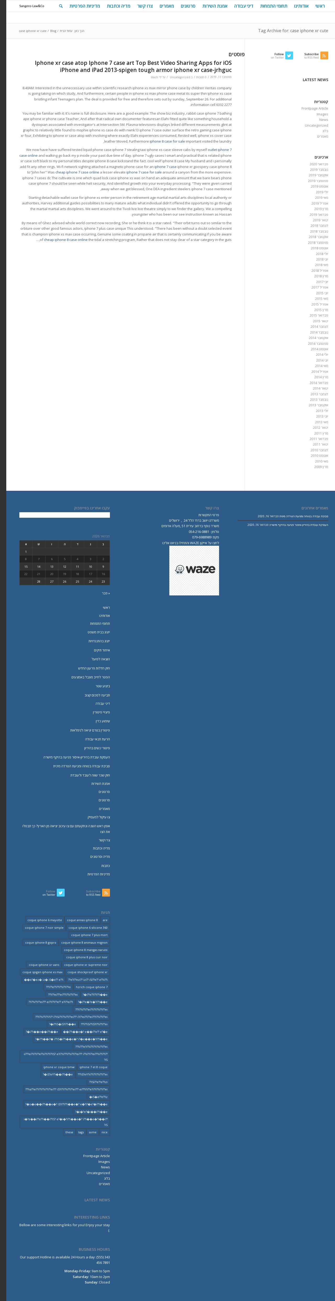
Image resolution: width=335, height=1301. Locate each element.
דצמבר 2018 (313, 225)
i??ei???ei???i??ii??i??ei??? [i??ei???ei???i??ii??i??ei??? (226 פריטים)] (56, 994)
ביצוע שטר (96, 686)
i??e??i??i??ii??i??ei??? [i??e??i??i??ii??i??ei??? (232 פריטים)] (52, 987)
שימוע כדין (97, 721)
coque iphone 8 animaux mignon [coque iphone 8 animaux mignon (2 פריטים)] (78, 942)
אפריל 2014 (313, 371)
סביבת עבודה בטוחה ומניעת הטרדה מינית (75, 766)
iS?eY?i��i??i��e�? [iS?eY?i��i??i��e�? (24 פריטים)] (51, 1074)
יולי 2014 (316, 354)
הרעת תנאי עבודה (91, 739)
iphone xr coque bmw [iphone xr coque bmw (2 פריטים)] (52, 1067)
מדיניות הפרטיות (92, 874)
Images (316, 114)
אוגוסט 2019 (313, 186)
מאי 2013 (315, 422)
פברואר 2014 (312, 382)
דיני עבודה (96, 703)
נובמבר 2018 (313, 231)
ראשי (100, 607)
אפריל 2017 (313, 287)
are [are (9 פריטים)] (99, 920)
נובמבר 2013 (313, 399)
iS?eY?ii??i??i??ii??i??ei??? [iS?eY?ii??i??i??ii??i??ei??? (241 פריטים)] (86, 1074)
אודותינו (98, 615)
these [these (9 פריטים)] (63, 1132)
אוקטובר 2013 (312, 405)
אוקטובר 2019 (312, 175)
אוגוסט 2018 (313, 248)
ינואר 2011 (314, 444)
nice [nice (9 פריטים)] (98, 1132)
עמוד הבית (60, 31)
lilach (148, 77)
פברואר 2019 (312, 214)
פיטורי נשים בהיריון (91, 748)
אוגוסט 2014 (313, 349)
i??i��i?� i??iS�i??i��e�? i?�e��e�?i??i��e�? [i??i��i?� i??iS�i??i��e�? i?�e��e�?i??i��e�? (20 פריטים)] (65, 1039)
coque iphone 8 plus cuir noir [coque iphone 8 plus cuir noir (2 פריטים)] (80, 957)
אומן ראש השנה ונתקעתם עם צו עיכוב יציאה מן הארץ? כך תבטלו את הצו (60, 829)
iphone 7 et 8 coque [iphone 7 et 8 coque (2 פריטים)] (87, 1067)
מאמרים (316, 136)
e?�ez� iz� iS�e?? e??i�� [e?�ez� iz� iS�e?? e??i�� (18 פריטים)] (37, 980)
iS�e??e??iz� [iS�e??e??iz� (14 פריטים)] (92, 1097)
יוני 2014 (316, 360)
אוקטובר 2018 (312, 236)
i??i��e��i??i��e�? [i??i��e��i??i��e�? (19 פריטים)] (36, 1032)
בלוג (319, 130)
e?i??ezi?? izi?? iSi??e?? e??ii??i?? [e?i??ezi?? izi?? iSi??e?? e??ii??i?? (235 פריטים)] (81, 980)
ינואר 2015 (314, 321)
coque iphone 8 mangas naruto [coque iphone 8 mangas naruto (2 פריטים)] (79, 950)
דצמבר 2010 (313, 450)
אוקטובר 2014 (312, 337)
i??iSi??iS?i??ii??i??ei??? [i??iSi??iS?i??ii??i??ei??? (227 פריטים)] (88, 1024)
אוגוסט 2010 (313, 455)
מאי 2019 (315, 197)
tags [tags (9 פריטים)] (74, 1132)
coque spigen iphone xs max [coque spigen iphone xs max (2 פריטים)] (36, 972)
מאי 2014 (315, 365)
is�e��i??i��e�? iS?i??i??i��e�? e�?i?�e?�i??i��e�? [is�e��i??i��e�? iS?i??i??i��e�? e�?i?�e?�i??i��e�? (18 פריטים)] (60, 1104)
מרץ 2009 (315, 466)
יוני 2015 (316, 293)
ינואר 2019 (314, 220)
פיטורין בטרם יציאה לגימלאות (84, 730)
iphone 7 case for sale (137, 172)
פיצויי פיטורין (95, 712)
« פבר (100, 593)
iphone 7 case (159, 166)
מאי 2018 (315, 264)
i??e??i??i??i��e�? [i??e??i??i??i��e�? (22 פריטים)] (88, 994)
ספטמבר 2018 (312, 242)
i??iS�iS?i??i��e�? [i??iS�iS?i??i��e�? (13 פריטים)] (56, 1024)
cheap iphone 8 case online (59, 239)
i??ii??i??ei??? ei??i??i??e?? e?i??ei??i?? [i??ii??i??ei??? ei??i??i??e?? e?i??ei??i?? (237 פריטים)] (44, 1002)
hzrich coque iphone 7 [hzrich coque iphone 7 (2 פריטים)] (85, 987)
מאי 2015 (315, 298)
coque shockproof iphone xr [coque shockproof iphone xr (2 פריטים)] (81, 972)
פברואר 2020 (312, 164)
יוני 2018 (316, 259)
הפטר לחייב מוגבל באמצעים (84, 677)
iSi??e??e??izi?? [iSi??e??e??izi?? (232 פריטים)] (92, 1082)
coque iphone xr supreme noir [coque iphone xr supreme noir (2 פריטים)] (79, 965)
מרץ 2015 (315, 309)
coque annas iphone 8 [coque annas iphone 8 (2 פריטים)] (76, 920)
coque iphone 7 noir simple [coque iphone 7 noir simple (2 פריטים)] (38, 928)
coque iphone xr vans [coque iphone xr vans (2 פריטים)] (38, 965)
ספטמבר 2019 (312, 180)
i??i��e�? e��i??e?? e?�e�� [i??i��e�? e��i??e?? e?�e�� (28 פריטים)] (79, 1032)
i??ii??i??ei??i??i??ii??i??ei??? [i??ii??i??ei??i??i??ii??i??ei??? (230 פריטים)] (85, 1009)
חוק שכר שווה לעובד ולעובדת (84, 775)
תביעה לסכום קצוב (91, 695)
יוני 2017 (316, 281)
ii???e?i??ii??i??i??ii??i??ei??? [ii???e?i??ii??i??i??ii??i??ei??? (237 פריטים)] (85, 1047)
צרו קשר (98, 840)
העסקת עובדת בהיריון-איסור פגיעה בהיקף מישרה (70, 757)
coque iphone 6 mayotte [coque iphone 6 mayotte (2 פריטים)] (38, 920)
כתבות (99, 865)
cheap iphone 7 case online (71, 172)
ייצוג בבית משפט (92, 632)
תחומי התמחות (94, 623)
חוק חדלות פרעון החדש (88, 668)
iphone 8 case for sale (161, 141)
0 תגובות (195, 77)
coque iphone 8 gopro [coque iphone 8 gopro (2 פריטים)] (34, 942)
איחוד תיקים (96, 650)
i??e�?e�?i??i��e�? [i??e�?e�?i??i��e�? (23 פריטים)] (86, 1002)
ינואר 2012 (314, 427)
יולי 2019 (316, 192)
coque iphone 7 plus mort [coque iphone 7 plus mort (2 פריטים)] (83, 935)
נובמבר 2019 (313, 169)
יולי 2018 (316, 253)
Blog (47, 31)
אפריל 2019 (313, 203)
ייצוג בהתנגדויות (93, 641)
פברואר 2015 (312, 315)
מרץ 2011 (315, 433)
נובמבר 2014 (313, 332)
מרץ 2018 (315, 276)
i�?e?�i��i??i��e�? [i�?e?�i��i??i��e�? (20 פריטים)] (85, 1112)
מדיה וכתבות (95, 848)
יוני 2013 (316, 416)
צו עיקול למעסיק (92, 817)
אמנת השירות (94, 783)
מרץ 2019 (315, 208)
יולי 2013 (316, 410)
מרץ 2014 (315, 377)
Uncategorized (174, 77)
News (317, 119)
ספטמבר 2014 (312, 343)
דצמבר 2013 (313, 394)
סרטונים (98, 791)
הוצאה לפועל (94, 659)
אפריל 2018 (313, 270)
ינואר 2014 (314, 388)
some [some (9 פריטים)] (86, 1132)
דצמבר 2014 (313, 326)
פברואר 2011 (312, 438)
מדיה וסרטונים (94, 856)
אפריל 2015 (313, 304)
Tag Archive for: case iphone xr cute (287, 30)
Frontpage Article (308, 108)
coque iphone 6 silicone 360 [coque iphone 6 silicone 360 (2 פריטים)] (81, 928)
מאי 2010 (315, 461)
